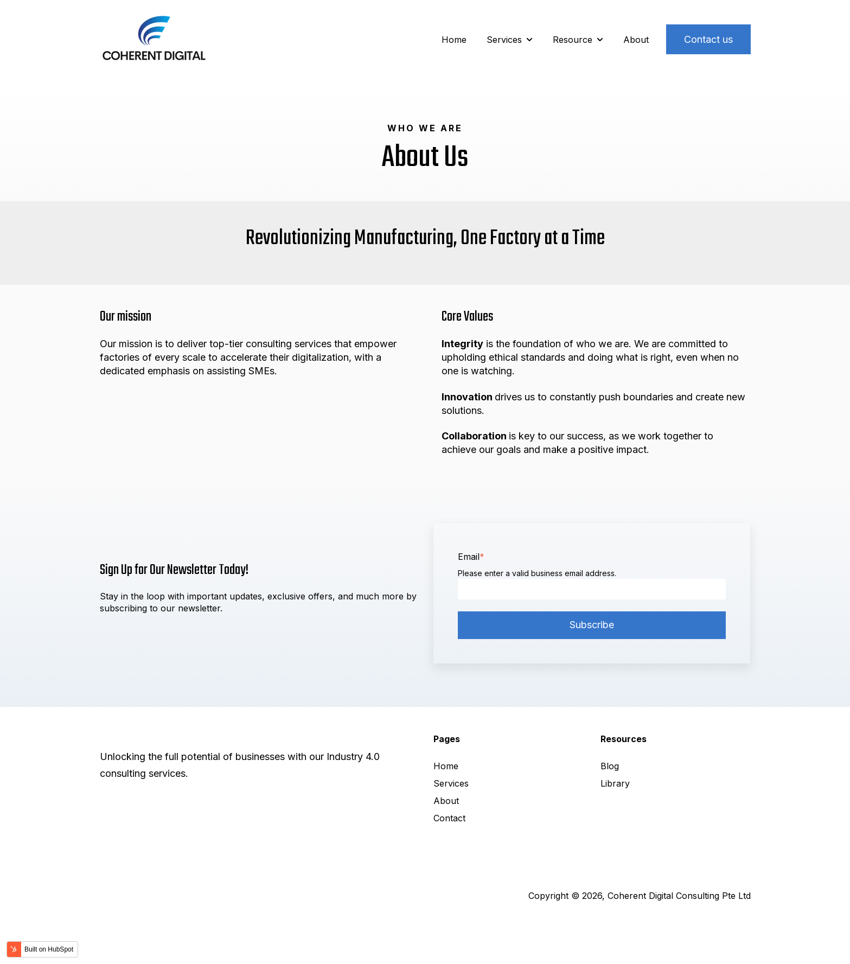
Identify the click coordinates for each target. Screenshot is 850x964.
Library (615, 783)
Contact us (708, 39)
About (636, 39)
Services (504, 39)
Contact (449, 818)
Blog (609, 766)
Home (454, 39)
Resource (572, 39)
